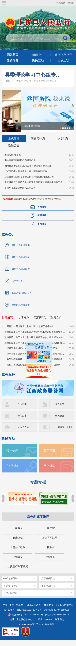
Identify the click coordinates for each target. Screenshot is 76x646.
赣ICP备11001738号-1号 (29, 616)
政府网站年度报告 (21, 311)
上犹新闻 (13, 144)
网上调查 (50, 472)
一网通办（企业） (64, 433)
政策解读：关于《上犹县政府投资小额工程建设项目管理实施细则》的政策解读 (34, 338)
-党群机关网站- (48, 584)
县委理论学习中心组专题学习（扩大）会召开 (34, 75)
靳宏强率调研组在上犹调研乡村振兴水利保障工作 (29, 183)
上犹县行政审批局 (18, 572)
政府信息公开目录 (21, 263)
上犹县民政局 (17, 553)
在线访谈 (12, 472)
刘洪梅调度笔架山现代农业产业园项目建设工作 (27, 172)
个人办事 (22, 410)
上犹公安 (18, 563)
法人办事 (59, 410)
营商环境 (40, 323)
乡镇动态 (62, 144)
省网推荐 (41, 221)
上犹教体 (50, 553)
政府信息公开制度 (21, 275)
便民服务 (59, 422)
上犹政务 (18, 534)
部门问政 (50, 456)
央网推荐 (41, 213)
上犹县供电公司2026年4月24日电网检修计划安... (38, 205)
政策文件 (56, 323)
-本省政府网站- (10, 584)
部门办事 (22, 422)
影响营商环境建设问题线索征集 (20, 166)
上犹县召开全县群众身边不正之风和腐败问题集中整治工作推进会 (34, 188)
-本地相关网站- (10, 599)
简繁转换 (60, 2)
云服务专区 (23, 433)
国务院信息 (38, 144)
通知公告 (13, 151)
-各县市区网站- (48, 592)
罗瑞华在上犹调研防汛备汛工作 (20, 194)
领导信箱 (12, 456)
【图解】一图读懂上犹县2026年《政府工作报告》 (29, 332)
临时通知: (8, 205)
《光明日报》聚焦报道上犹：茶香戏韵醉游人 (26, 177)
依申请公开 (17, 287)
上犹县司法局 (49, 544)
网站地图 (49, 630)
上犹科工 (50, 563)
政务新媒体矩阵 (38, 522)
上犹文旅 (50, 534)
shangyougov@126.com (31, 630)
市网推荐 (41, 230)
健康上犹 (18, 544)
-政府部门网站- (10, 592)
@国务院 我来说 (12, 161)
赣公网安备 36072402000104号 (27, 621)
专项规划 (23, 323)
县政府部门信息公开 (22, 299)
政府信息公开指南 (21, 251)
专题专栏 (38, 488)
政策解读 (7, 323)
